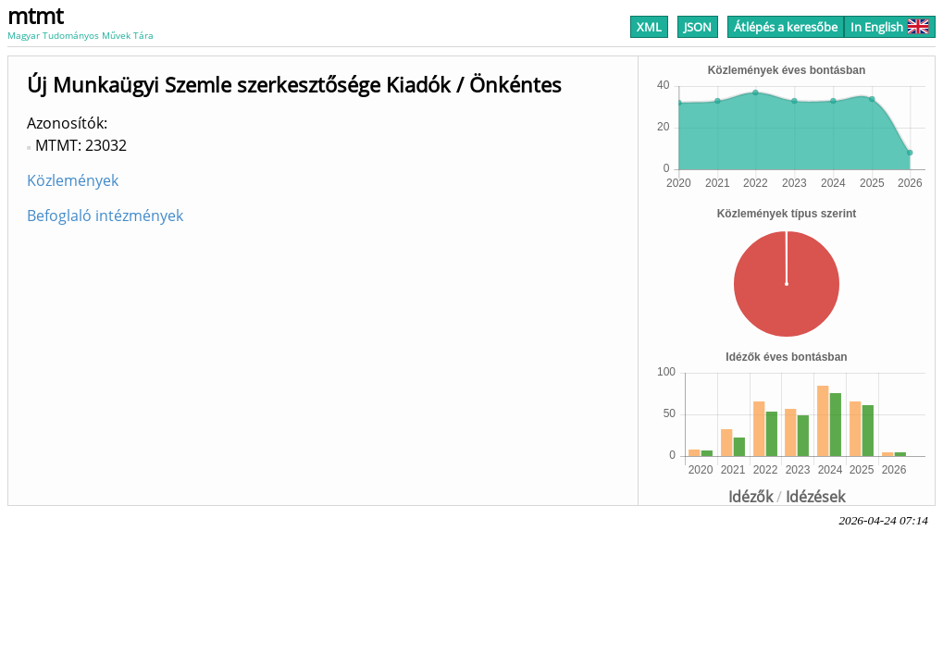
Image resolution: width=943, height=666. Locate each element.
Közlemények (72, 180)
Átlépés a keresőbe (786, 26)
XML (649, 26)
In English (889, 26)
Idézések (815, 497)
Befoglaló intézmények (105, 215)
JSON (698, 26)
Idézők (750, 497)
